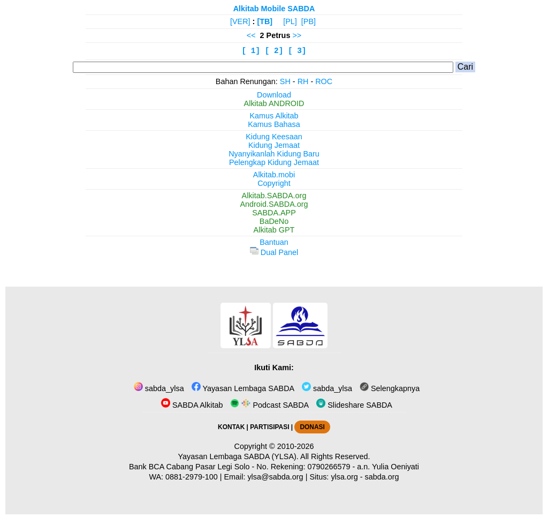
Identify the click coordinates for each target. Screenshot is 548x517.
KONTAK (231, 427)
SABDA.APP (274, 212)
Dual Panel (274, 252)
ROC (323, 81)
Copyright (274, 183)
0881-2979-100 (191, 477)
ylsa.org (344, 477)
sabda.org (382, 477)
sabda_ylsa (159, 388)
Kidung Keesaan (274, 136)
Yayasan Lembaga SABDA (243, 388)
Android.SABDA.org (274, 204)
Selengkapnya (390, 388)
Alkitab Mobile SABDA (274, 8)
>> (296, 35)
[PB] (308, 21)
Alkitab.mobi (274, 174)
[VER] (240, 21)
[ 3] (297, 51)
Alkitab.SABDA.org (274, 195)
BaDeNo (274, 221)
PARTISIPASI (269, 427)
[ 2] (274, 51)
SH (285, 81)
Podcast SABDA (269, 405)
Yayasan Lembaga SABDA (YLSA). (238, 456)
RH (303, 81)
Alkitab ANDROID (274, 103)
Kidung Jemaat (274, 145)
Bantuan (274, 242)
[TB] (264, 21)
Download (274, 95)
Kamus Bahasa (274, 124)
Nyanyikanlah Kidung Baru (274, 153)
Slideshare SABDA (354, 405)
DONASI (312, 427)
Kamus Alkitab (273, 115)
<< (251, 35)
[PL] (290, 21)
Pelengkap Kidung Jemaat (274, 162)
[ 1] (251, 51)
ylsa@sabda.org (275, 477)
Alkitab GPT (274, 230)
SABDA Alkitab (192, 405)
